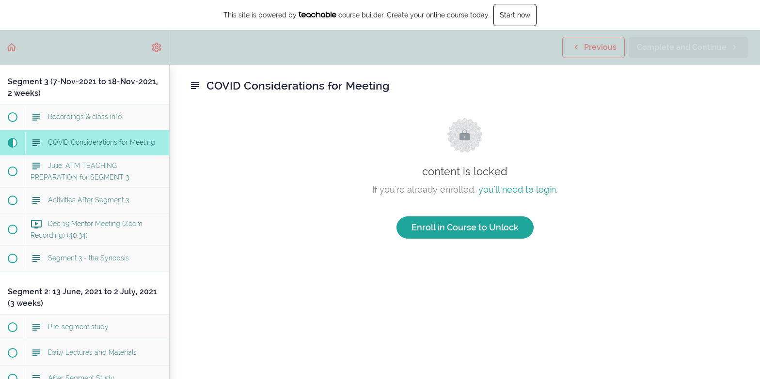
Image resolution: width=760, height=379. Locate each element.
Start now (515, 15)
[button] (12, 47)
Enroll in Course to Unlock (465, 227)
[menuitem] (157, 47)
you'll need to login (517, 189)
